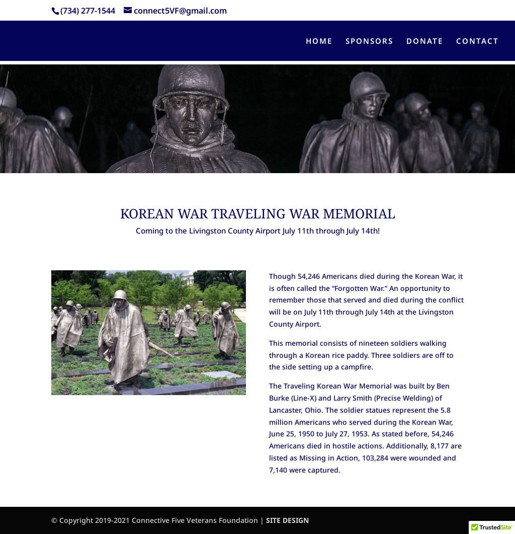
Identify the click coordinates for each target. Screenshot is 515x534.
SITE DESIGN (287, 520)
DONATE (424, 41)
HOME (319, 41)
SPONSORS (369, 41)
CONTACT (477, 41)
